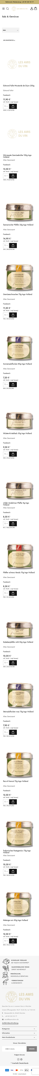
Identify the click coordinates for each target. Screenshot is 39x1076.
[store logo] (19, 9)
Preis (4, 30)
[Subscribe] (32, 1049)
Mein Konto (31, 8)
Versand (15, 102)
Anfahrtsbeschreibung (10, 1023)
